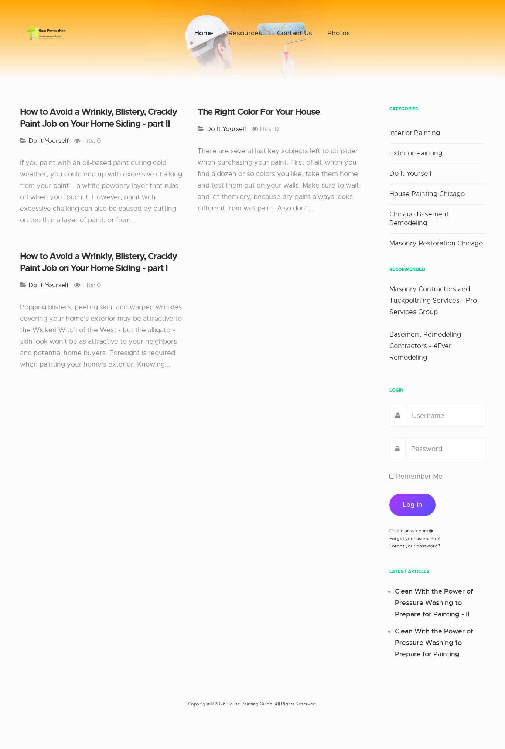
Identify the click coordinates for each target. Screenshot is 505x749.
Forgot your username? (414, 539)
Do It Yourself (410, 173)
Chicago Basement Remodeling (419, 218)
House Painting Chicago (427, 194)
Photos (338, 33)
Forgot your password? (414, 546)
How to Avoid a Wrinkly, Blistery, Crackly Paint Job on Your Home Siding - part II (98, 117)
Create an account (411, 531)
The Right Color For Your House (259, 111)
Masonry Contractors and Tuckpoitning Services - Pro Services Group (433, 300)
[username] (445, 416)
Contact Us (294, 33)
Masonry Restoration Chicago (436, 243)
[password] (445, 449)
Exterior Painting (415, 153)
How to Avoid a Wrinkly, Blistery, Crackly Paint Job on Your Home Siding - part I (98, 262)
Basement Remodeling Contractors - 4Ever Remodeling (425, 345)
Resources (245, 33)
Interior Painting (414, 133)
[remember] (391, 476)
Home (203, 33)
